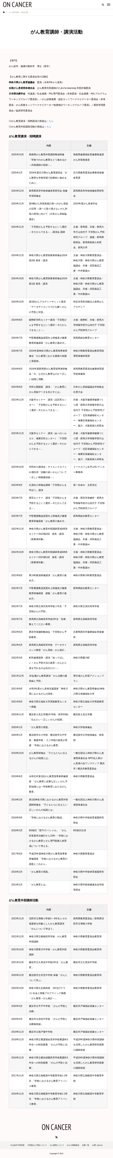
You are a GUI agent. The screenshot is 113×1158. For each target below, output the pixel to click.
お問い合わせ (97, 1145)
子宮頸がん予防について (37, 1145)
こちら (50, 121)
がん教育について (57, 1145)
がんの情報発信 (73, 1145)
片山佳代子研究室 (17, 1145)
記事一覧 (85, 1145)
